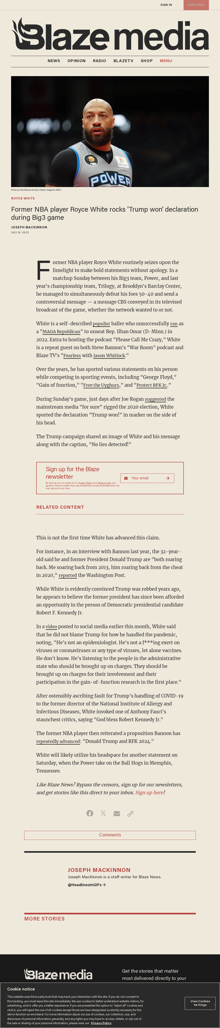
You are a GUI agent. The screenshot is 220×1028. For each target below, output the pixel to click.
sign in (166, 5)
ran (175, 323)
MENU (166, 61)
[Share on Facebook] (88, 812)
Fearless (72, 355)
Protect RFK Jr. (155, 385)
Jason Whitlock (111, 355)
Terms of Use (104, 483)
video (52, 626)
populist (102, 323)
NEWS (54, 61)
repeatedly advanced (58, 740)
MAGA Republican (68, 331)
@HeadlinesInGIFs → (88, 887)
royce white (23, 198)
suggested (156, 398)
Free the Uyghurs (102, 385)
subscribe (195, 5)
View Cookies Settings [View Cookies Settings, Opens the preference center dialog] (200, 1003)
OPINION (76, 61)
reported (68, 574)
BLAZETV (124, 61)
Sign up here (149, 791)
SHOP (147, 61)
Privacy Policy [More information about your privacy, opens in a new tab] (101, 1023)
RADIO (99, 61)
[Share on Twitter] (103, 812)
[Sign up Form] (147, 477)
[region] (110, 1005)
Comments (110, 835)
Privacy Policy (85, 483)
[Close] (215, 1005)
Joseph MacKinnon (29, 227)
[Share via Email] (117, 812)
